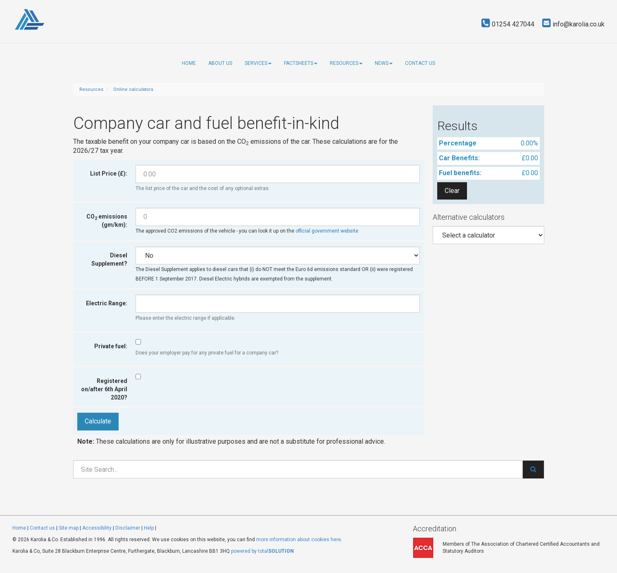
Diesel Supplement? (109, 259)
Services (258, 63)
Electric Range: (106, 303)
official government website (326, 231)
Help (149, 528)
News (384, 63)
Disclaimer (127, 528)
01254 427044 (507, 24)
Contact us (420, 63)
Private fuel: (110, 346)
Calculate (98, 421)
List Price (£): (108, 173)
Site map (69, 528)
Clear (452, 191)
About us (220, 63)
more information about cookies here (298, 539)
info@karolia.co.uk (573, 24)
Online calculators (133, 89)
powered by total (262, 551)
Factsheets (300, 63)
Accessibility (97, 528)
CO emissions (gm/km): (106, 220)
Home (189, 63)
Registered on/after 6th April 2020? (104, 389)
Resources (346, 63)
